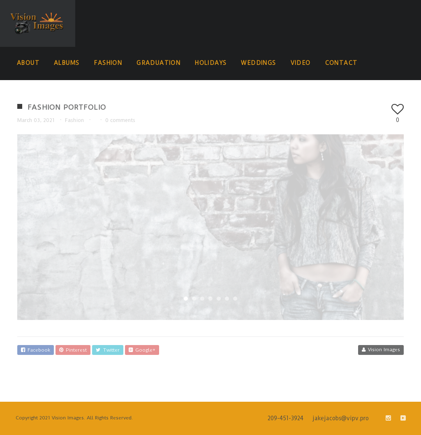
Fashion (74, 120)
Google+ (142, 350)
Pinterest (73, 350)
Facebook (35, 350)
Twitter (108, 350)
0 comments (120, 120)
